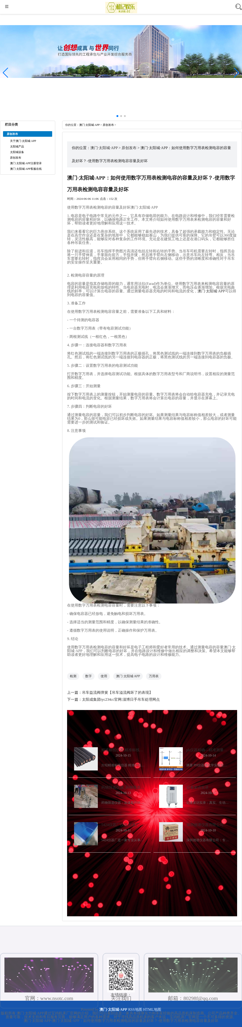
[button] (236, 73)
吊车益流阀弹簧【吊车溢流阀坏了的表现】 (117, 692)
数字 (88, 676)
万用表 (154, 676)
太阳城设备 (17, 152)
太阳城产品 (17, 146)
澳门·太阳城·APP (89, 125)
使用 (104, 676)
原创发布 (15, 157)
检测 (73, 676)
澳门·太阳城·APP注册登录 (26, 163)
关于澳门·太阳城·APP (23, 141)
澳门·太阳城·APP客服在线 (26, 168)
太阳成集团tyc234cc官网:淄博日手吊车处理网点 (121, 699)
